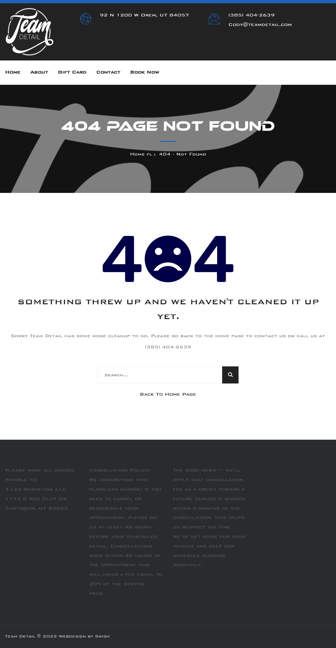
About (39, 72)
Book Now (144, 72)
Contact (108, 72)
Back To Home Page (168, 394)
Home (12, 72)
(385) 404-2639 (251, 15)
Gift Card (72, 72)
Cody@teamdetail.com (260, 25)
